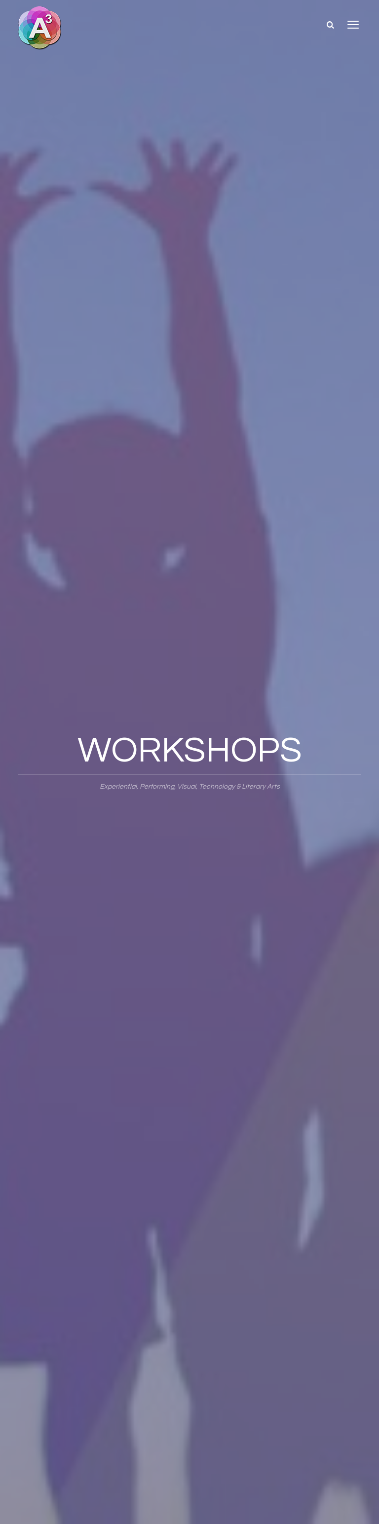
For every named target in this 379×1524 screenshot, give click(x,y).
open (353, 25)
